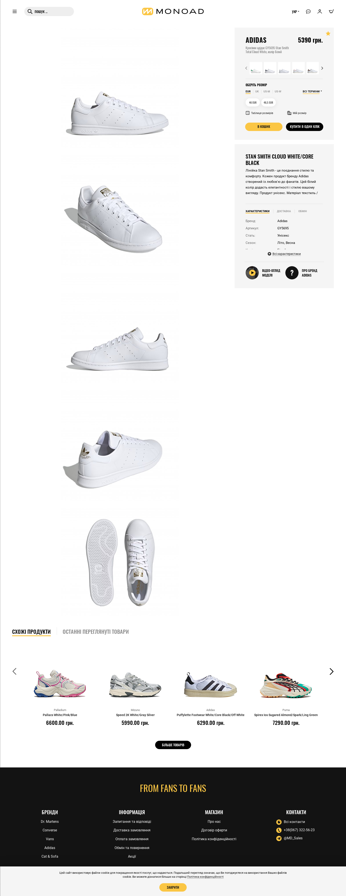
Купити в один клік (305, 126)
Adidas (49, 848)
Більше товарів (173, 744)
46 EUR (253, 102)
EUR (248, 91)
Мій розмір (297, 113)
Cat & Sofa (49, 857)
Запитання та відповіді (132, 821)
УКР (293, 12)
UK (257, 91)
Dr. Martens (50, 821)
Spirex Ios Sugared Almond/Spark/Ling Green (286, 715)
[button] (246, 68)
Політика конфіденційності (214, 839)
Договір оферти (214, 830)
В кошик (264, 126)
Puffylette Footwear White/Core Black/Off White (210, 715)
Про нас (214, 821)
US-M (266, 91)
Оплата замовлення (132, 839)
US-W (278, 91)
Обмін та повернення (132, 848)
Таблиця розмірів (259, 113)
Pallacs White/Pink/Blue (60, 715)
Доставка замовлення (131, 830)
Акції (132, 857)
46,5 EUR (268, 102)
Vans (50, 839)
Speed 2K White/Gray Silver (135, 715)
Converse (50, 830)
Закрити (173, 887)
